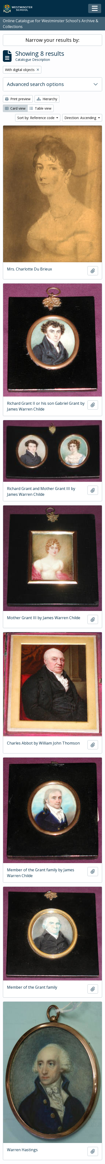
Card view (15, 108)
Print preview (18, 99)
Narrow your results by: (52, 40)
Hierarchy (47, 99)
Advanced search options (35, 84)
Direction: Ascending (80, 117)
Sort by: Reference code (36, 117)
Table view (40, 108)
